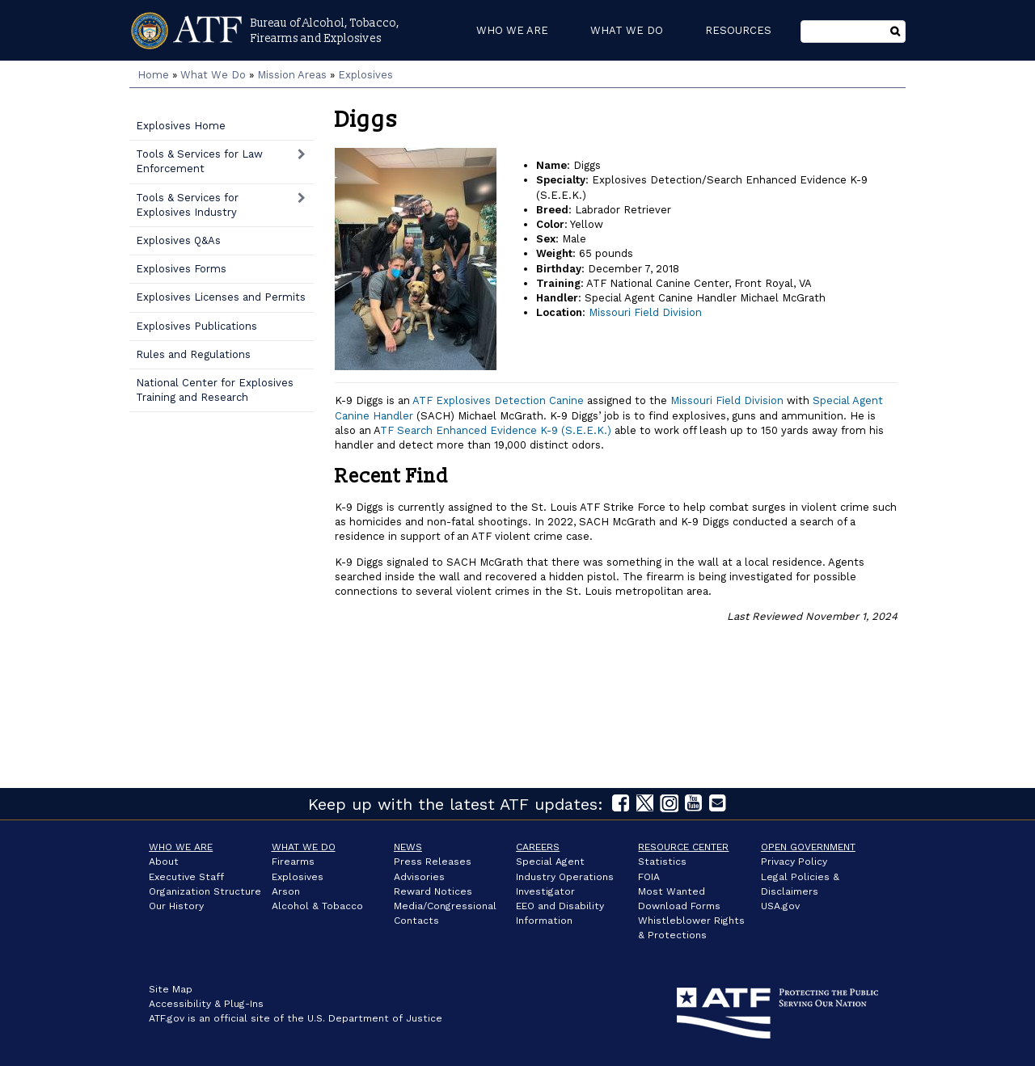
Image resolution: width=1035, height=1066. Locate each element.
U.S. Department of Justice (374, 1018)
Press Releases (432, 861)
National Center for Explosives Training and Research (215, 390)
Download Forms (679, 906)
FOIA (649, 877)
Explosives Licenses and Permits (221, 297)
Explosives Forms (181, 269)
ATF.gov (166, 1018)
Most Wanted (671, 891)
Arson (286, 891)
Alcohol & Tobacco (317, 906)
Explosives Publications (196, 326)
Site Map (170, 989)
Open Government (808, 847)
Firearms (293, 861)
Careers (538, 847)
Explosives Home (181, 126)
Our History (176, 906)
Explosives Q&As (178, 240)
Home (153, 75)
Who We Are (181, 847)
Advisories (419, 877)
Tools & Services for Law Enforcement (199, 161)
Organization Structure (205, 891)
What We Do (213, 75)
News (408, 847)
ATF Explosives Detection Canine (498, 400)
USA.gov (780, 906)
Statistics (662, 861)
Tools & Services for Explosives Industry (187, 205)
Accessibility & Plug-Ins (206, 1003)
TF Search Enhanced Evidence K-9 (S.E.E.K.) (495, 430)
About (164, 861)
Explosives (365, 75)
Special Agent (550, 861)
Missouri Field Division (645, 312)
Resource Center (683, 847)
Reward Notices (433, 891)
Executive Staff (186, 877)
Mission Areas (292, 75)
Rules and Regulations (193, 354)
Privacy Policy (794, 861)
